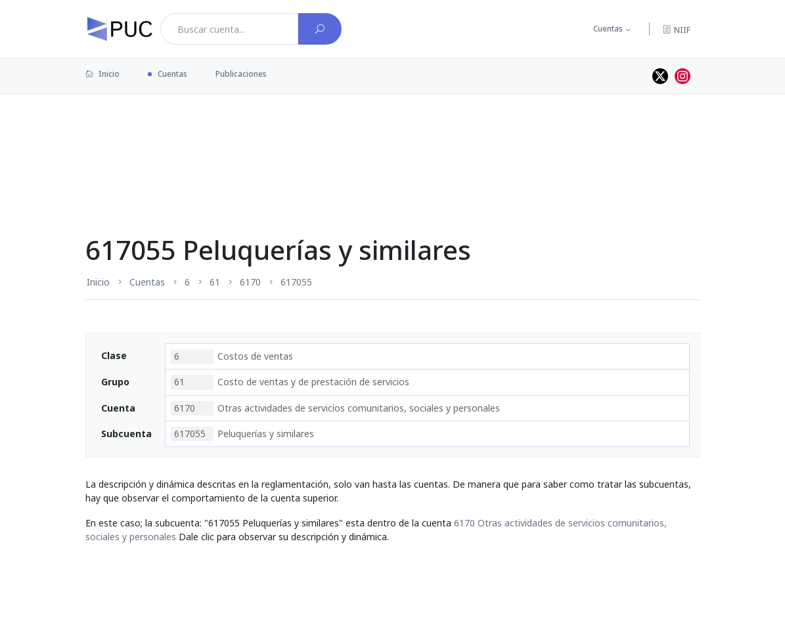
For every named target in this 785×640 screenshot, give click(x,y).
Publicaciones (241, 73)
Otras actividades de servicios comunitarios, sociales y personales (335, 408)
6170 (250, 282)
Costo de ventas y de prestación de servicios (290, 382)
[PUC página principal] (119, 29)
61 (215, 282)
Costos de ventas (232, 356)
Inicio (102, 73)
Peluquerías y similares (242, 434)
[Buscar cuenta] (320, 29)
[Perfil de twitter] (660, 76)
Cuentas (608, 28)
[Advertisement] (393, 137)
